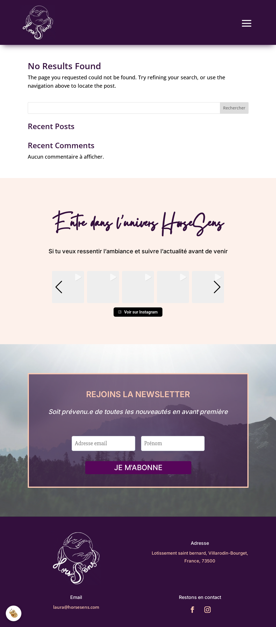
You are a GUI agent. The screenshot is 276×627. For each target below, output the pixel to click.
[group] (68, 282)
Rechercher (234, 103)
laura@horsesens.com (76, 609)
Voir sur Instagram (138, 307)
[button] (138, 294)
